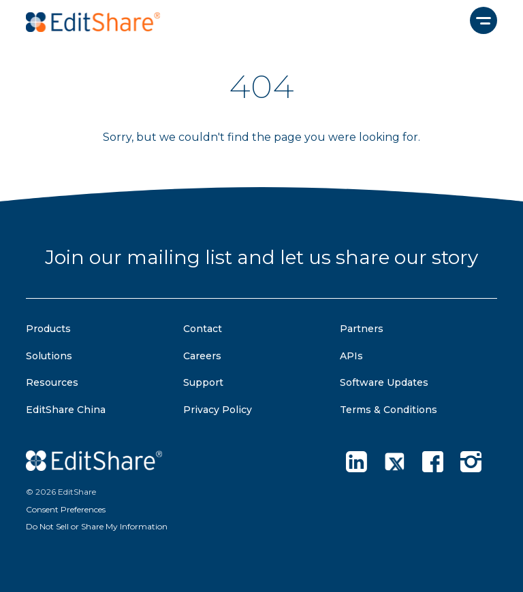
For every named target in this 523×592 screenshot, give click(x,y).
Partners (361, 329)
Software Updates (384, 382)
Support (203, 382)
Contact (202, 329)
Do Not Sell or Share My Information (97, 526)
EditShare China (66, 410)
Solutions (49, 356)
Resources (52, 382)
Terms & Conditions (388, 410)
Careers (202, 356)
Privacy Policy (217, 410)
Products (48, 329)
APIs (351, 356)
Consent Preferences (66, 509)
